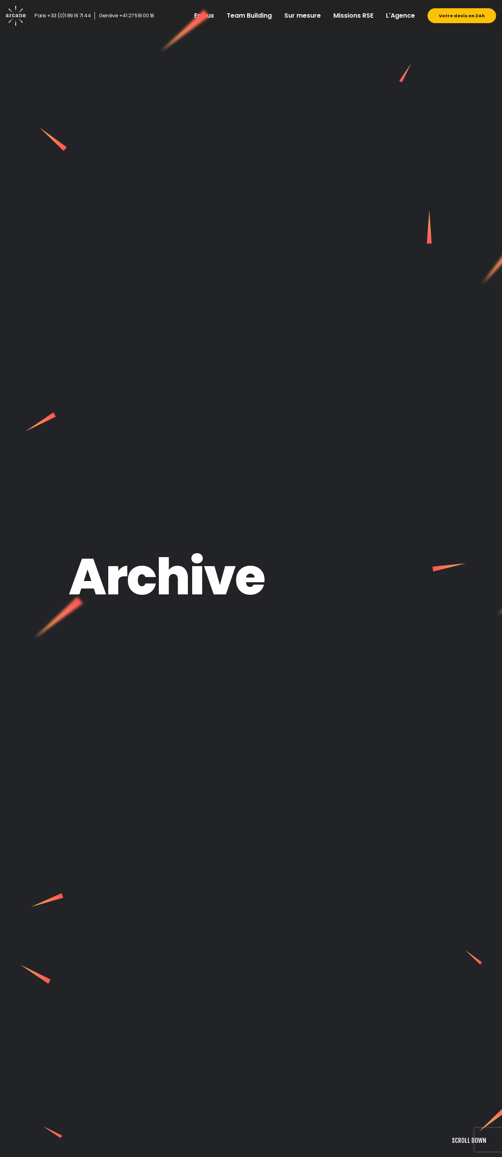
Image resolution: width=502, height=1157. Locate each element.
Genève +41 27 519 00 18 (126, 15)
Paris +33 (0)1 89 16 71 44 (63, 15)
